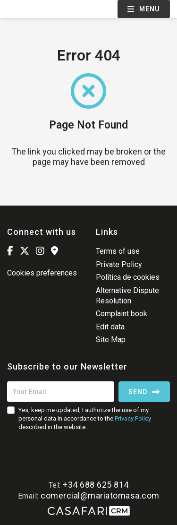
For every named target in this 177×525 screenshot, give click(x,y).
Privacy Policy (133, 418)
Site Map (111, 339)
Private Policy (119, 264)
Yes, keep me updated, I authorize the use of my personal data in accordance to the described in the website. (84, 418)
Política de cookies (128, 277)
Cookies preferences (42, 272)
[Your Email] (60, 391)
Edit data (110, 326)
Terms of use (118, 251)
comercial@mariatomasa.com (100, 495)
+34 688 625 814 (96, 485)
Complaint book (121, 313)
